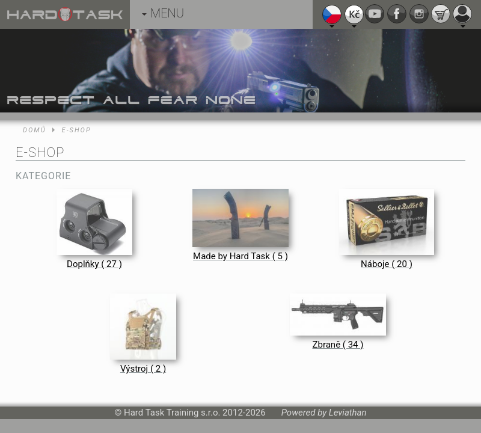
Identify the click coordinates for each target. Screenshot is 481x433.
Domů (34, 130)
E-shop (76, 130)
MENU (163, 13)
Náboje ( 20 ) (386, 264)
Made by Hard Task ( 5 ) (240, 256)
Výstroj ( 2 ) (143, 368)
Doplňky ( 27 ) (94, 264)
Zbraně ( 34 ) (338, 344)
